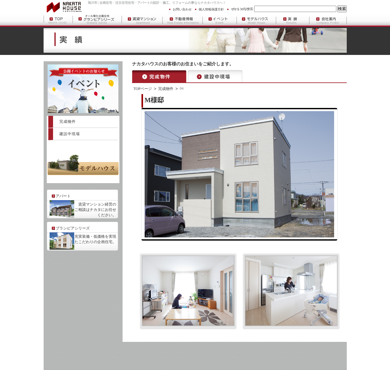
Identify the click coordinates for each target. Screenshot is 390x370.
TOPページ (143, 89)
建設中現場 (69, 134)
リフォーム (180, 2)
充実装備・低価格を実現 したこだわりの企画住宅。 (93, 239)
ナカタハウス (210, 2)
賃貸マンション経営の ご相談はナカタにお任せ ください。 (95, 209)
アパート (143, 2)
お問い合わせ (182, 9)
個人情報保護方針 (211, 9)
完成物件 (165, 89)
